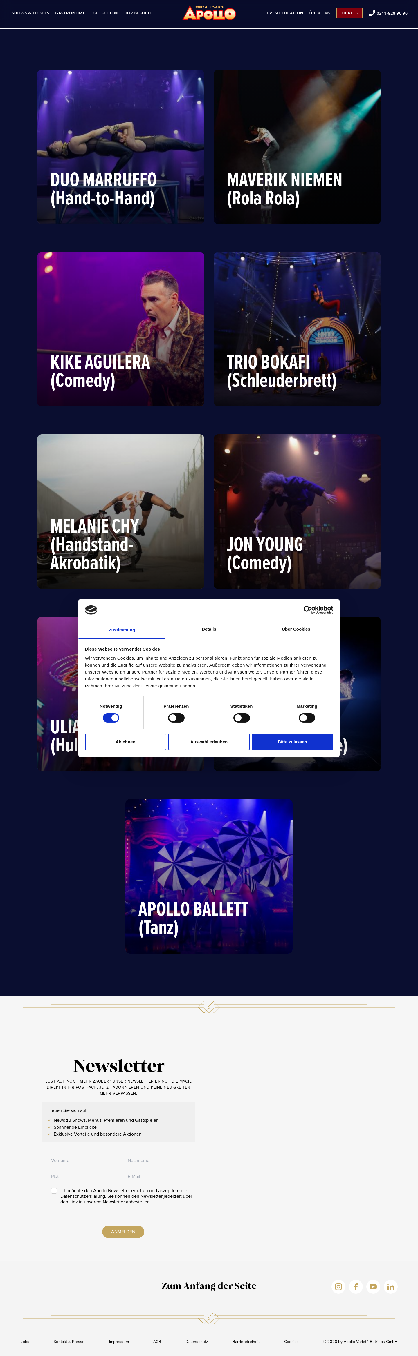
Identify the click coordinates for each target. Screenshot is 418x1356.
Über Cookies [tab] (296, 629)
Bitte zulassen (292, 741)
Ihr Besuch (138, 13)
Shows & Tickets (30, 13)
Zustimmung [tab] (122, 629)
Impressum (119, 1342)
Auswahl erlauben (209, 741)
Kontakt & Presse (69, 1342)
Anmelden (123, 1231)
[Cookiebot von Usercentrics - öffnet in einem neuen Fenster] (307, 610)
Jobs (25, 1342)
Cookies (291, 1342)
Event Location (285, 13)
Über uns (319, 13)
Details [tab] (209, 629)
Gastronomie (71, 13)
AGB (157, 1342)
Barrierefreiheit (246, 1342)
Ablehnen (125, 741)
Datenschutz (196, 1342)
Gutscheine (106, 13)
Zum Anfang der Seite (209, 1286)
